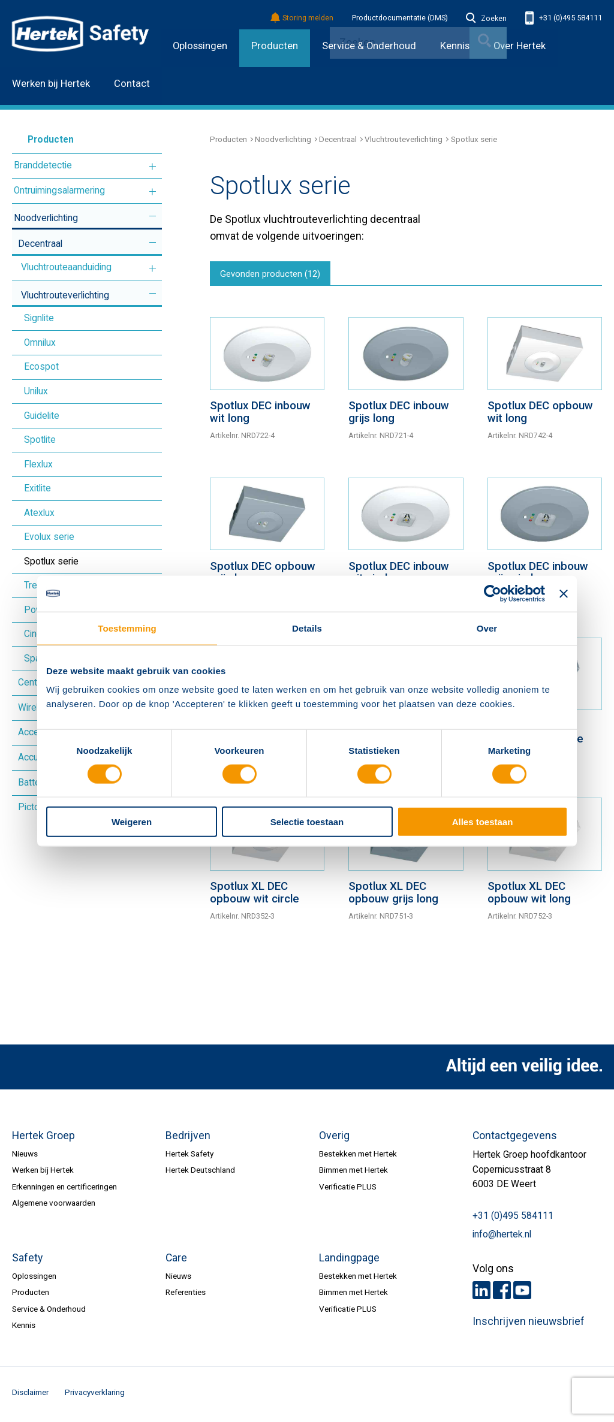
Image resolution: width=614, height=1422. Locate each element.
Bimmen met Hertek (353, 1173)
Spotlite (40, 439)
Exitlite (37, 488)
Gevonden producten (274, 275)
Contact (132, 83)
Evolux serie (49, 537)
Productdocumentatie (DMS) (400, 18)
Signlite (39, 318)
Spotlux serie (51, 561)
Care (176, 1260)
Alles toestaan (482, 822)
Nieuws (25, 1156)
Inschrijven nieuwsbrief (528, 1324)
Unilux (36, 391)
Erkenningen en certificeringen (64, 1189)
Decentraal (40, 243)
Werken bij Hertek (51, 83)
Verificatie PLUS (348, 1189)
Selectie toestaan (307, 822)
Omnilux (40, 342)
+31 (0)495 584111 (563, 18)
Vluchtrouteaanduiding (66, 267)
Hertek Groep (43, 1138)
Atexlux (39, 513)
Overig (334, 1138)
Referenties (185, 1295)
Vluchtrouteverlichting (65, 295)
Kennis (23, 1328)
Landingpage (349, 1260)
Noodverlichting (46, 218)
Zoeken (486, 18)
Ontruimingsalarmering (59, 190)
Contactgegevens (514, 1138)
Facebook (502, 1293)
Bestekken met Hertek (358, 1156)
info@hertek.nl (501, 1236)
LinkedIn (481, 1293)
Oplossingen (200, 46)
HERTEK (80, 33)
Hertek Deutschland (200, 1173)
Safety (27, 1260)
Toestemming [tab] (127, 628)
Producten (274, 46)
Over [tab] (487, 628)
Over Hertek (519, 46)
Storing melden (302, 18)
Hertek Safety (189, 1156)
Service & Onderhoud (49, 1311)
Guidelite (41, 415)
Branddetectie (43, 165)
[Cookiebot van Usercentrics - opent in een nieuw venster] (492, 593)
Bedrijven (187, 1138)
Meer (152, 167)
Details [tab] (307, 628)
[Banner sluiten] (563, 593)
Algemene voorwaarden (53, 1205)
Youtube (522, 1293)
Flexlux (38, 464)
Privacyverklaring (95, 1395)
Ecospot (41, 366)
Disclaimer (30, 1395)
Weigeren (132, 822)
